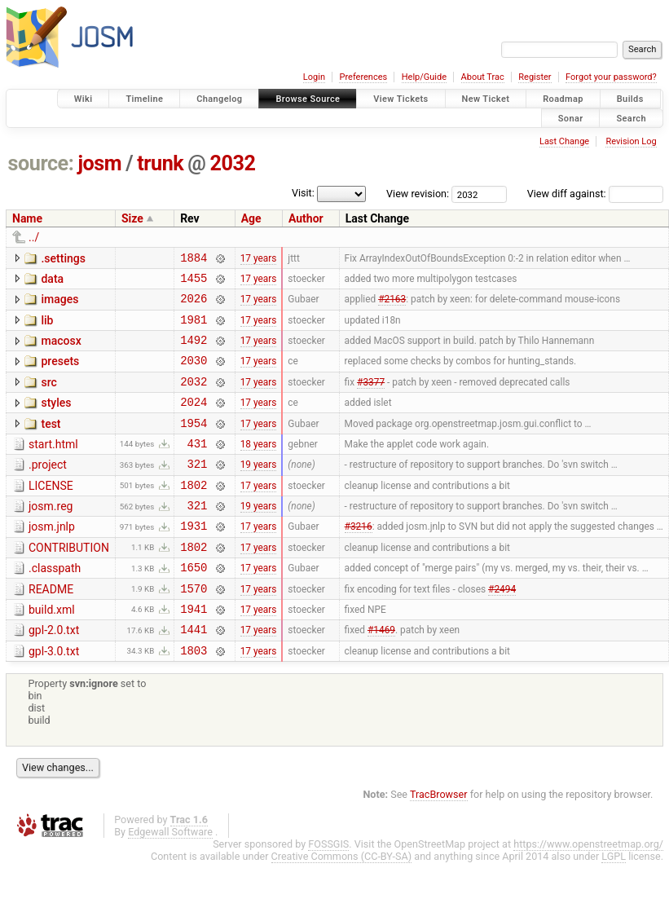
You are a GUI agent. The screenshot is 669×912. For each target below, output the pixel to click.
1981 (193, 329)
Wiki (83, 99)
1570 (193, 629)
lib (47, 327)
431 (197, 467)
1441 (193, 675)
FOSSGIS (328, 893)
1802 (193, 514)
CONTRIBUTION (69, 581)
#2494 (502, 629)
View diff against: (595, 193)
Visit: (303, 193)
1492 (193, 351)
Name (27, 218)
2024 (193, 421)
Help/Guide (424, 77)
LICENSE (51, 512)
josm (99, 163)
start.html (53, 466)
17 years (258, 259)
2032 (233, 163)
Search (631, 117)
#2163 (392, 305)
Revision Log (630, 141)
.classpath (55, 604)
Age (251, 218)
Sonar (570, 117)
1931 (193, 559)
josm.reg (51, 535)
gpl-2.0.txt (54, 674)
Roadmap (563, 99)
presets (60, 373)
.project (48, 489)
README (51, 628)
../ (34, 237)
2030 (193, 374)
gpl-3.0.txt (54, 697)
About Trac (482, 77)
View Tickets (400, 99)
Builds (630, 99)
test (50, 443)
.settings (63, 258)
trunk (160, 163)
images (59, 304)
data (52, 281)
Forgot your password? (611, 77)
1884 (193, 259)
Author (305, 218)
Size (132, 218)
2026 (193, 305)
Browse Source (307, 99)
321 (197, 490)
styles (56, 419)
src (48, 396)
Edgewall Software (170, 881)
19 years (258, 490)
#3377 (371, 397)
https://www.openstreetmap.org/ (588, 893)
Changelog (219, 99)
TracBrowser (439, 843)
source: (41, 163)
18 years (258, 467)
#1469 (381, 675)
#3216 (358, 560)
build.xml (52, 651)
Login (314, 77)
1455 (193, 282)
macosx (61, 350)
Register (534, 77)
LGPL (613, 905)
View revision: (417, 193)
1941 (193, 652)
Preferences (363, 77)
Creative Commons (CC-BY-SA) (341, 905)
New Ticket (486, 99)
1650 (193, 606)
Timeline (144, 99)
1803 (193, 699)
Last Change (564, 141)
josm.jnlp (52, 558)
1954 (193, 444)
